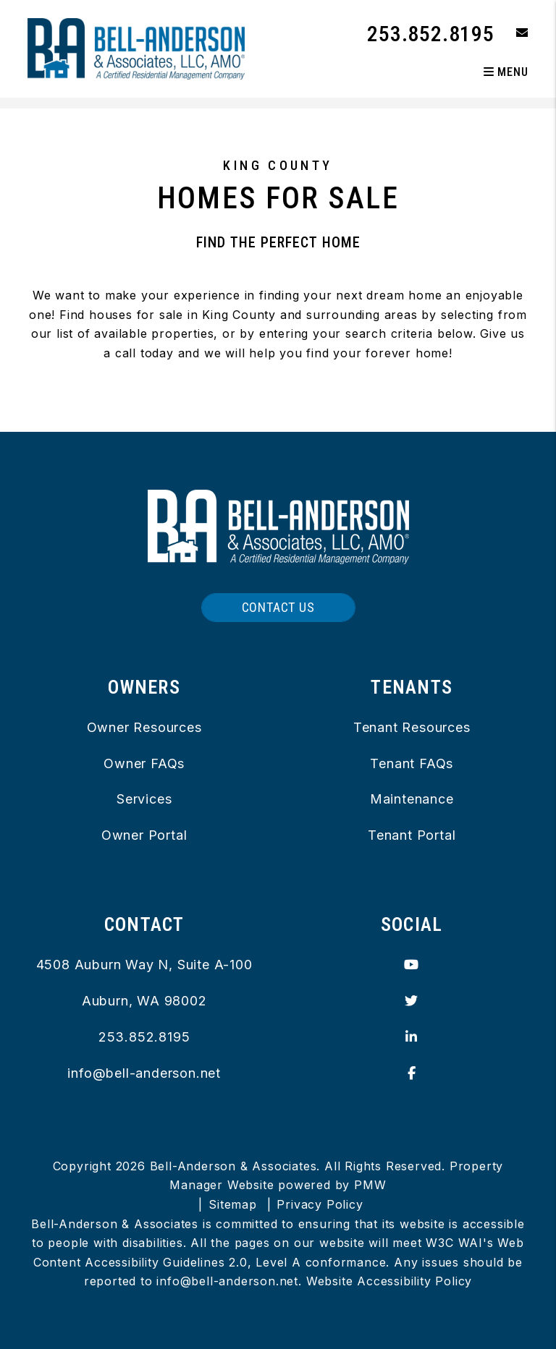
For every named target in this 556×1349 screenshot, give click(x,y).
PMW (370, 1185)
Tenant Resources (412, 727)
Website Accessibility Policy (389, 1281)
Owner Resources (144, 727)
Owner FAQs (144, 763)
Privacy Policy (320, 1204)
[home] (136, 48)
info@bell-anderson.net (144, 1073)
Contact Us (278, 607)
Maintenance (412, 799)
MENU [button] (506, 72)
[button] (511, 33)
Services (144, 799)
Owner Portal (144, 835)
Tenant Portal (411, 835)
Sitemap (232, 1204)
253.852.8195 (430, 33)
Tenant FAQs (411, 763)
